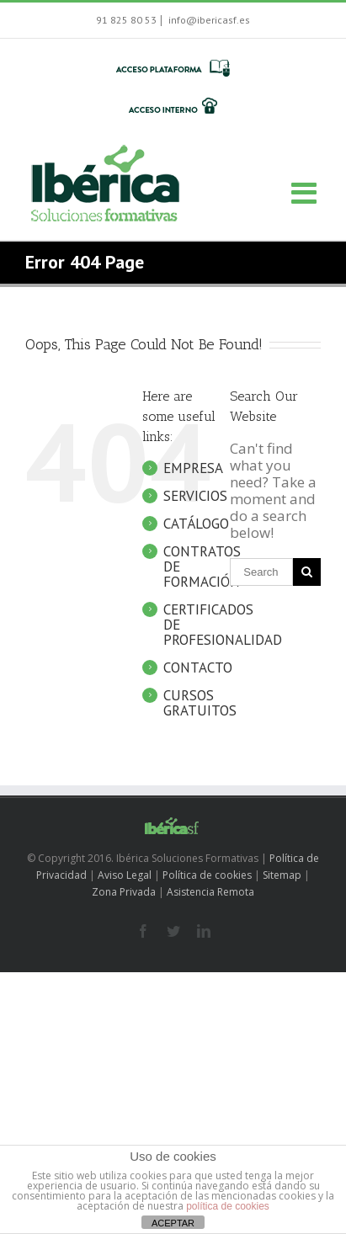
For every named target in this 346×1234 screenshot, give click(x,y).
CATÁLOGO (196, 523)
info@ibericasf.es (208, 19)
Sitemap (282, 875)
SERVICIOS (195, 496)
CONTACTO (197, 667)
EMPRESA (193, 468)
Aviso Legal (125, 875)
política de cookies (227, 1206)
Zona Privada (124, 892)
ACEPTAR (173, 1223)
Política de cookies (207, 875)
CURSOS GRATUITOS (200, 703)
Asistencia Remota (210, 892)
